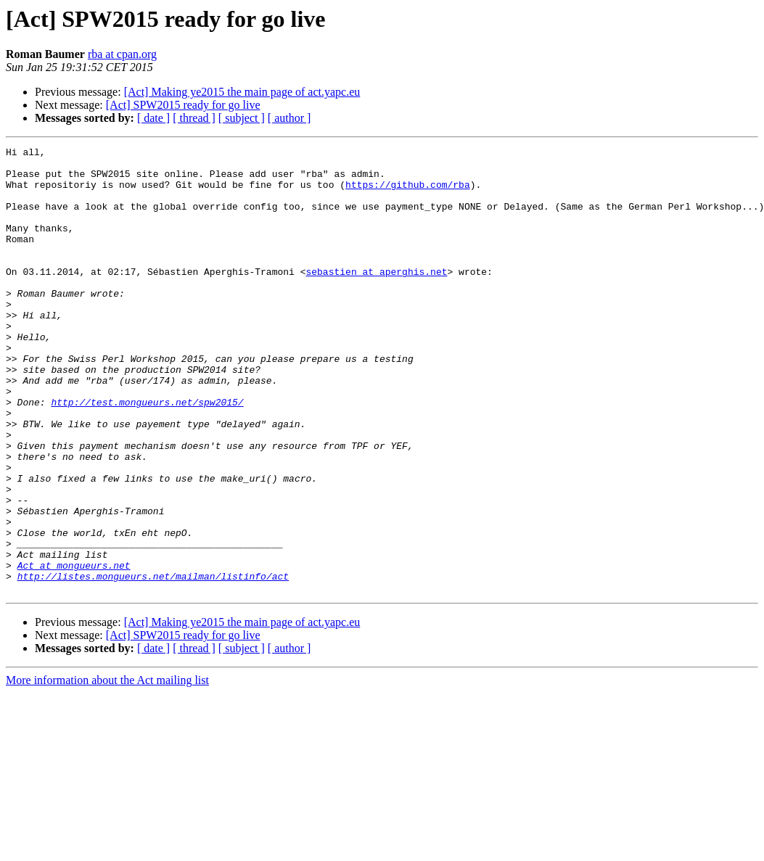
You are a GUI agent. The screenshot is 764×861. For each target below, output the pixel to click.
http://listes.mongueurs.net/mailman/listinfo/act (153, 663)
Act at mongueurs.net (74, 649)
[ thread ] (194, 118)
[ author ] (289, 118)
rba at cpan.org (122, 54)
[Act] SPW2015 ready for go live (183, 105)
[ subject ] (241, 118)
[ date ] (153, 118)
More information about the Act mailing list (107, 769)
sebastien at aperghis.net (376, 297)
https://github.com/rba (407, 192)
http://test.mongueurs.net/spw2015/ (147, 454)
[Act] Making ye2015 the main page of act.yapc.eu (242, 92)
